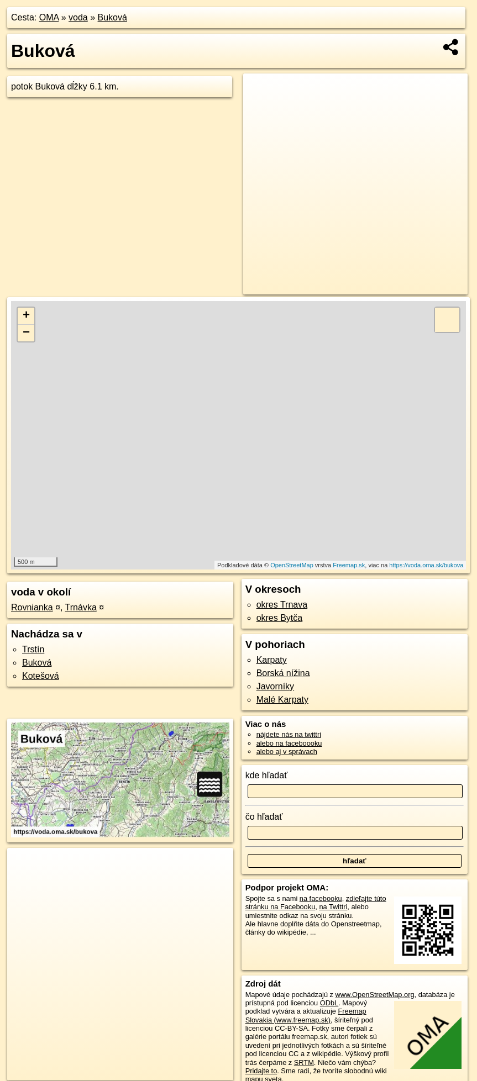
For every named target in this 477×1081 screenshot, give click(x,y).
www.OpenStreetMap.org (375, 994)
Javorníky (275, 686)
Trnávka (81, 607)
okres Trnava (281, 604)
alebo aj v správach (286, 751)
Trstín (33, 649)
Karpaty (271, 660)
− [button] (26, 333)
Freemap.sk (349, 565)
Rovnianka (32, 607)
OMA (49, 17)
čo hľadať (264, 816)
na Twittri (333, 907)
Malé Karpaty (282, 699)
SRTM (304, 1062)
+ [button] (26, 316)
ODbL (329, 1003)
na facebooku (321, 898)
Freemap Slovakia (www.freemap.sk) (305, 1015)
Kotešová (40, 676)
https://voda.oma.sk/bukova (426, 565)
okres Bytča (279, 618)
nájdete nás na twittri (288, 734)
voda (78, 17)
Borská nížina (283, 673)
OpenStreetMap (291, 565)
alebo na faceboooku (289, 743)
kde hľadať (266, 775)
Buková (112, 17)
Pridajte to (261, 1071)
